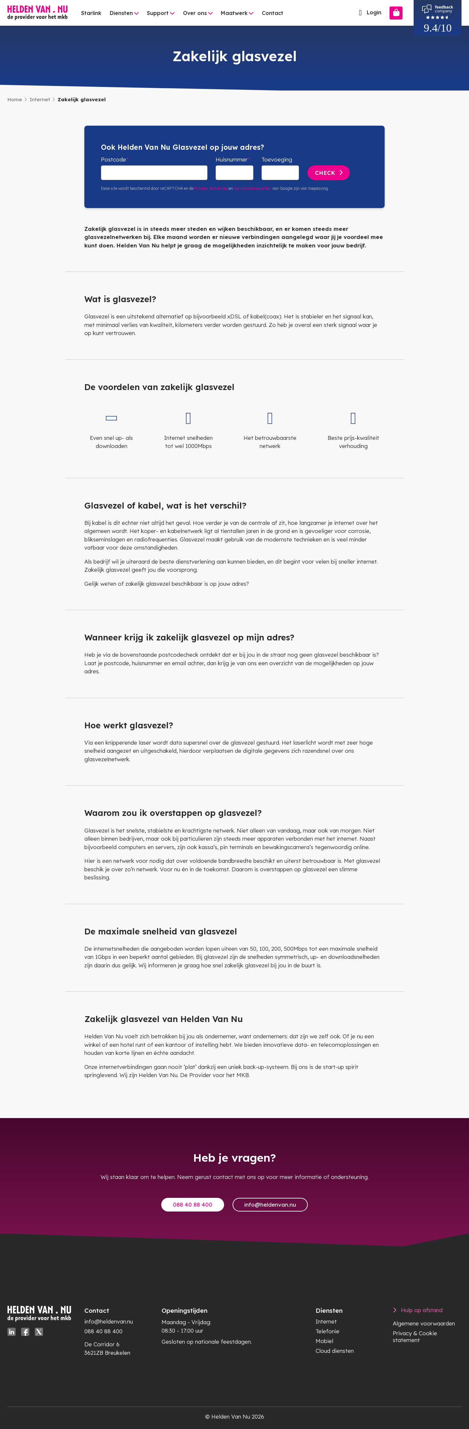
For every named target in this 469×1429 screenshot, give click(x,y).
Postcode (113, 159)
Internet (40, 99)
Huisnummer (232, 159)
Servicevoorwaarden (252, 188)
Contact (272, 13)
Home (14, 99)
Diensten (121, 13)
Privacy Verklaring (211, 188)
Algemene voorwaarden (424, 1323)
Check (325, 172)
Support (158, 13)
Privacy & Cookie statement (415, 1336)
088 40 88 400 (192, 1204)
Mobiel (324, 1341)
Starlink (91, 13)
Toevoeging (277, 159)
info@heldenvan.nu (270, 1204)
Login (368, 12)
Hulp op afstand (422, 1310)
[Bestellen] (396, 13)
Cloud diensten (335, 1350)
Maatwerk (234, 13)
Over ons (195, 13)
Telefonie (327, 1331)
